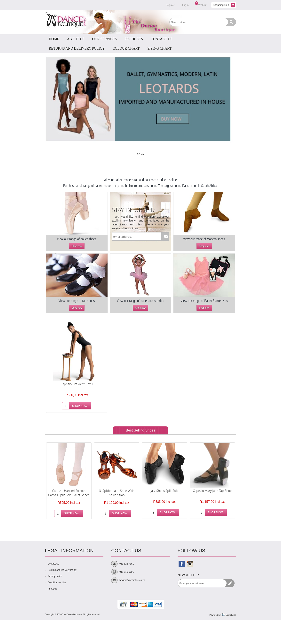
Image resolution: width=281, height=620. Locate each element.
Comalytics (229, 615)
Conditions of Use (57, 582)
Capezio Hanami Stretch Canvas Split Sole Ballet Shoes (68, 493)
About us (52, 588)
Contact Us (53, 563)
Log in (185, 5)
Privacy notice (55, 576)
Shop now (77, 246)
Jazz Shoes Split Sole (164, 491)
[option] (69, 481)
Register (170, 5)
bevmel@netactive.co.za (132, 580)
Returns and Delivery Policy (62, 570)
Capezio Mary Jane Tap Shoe (212, 491)
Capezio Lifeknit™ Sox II (76, 384)
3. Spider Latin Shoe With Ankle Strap (116, 493)
